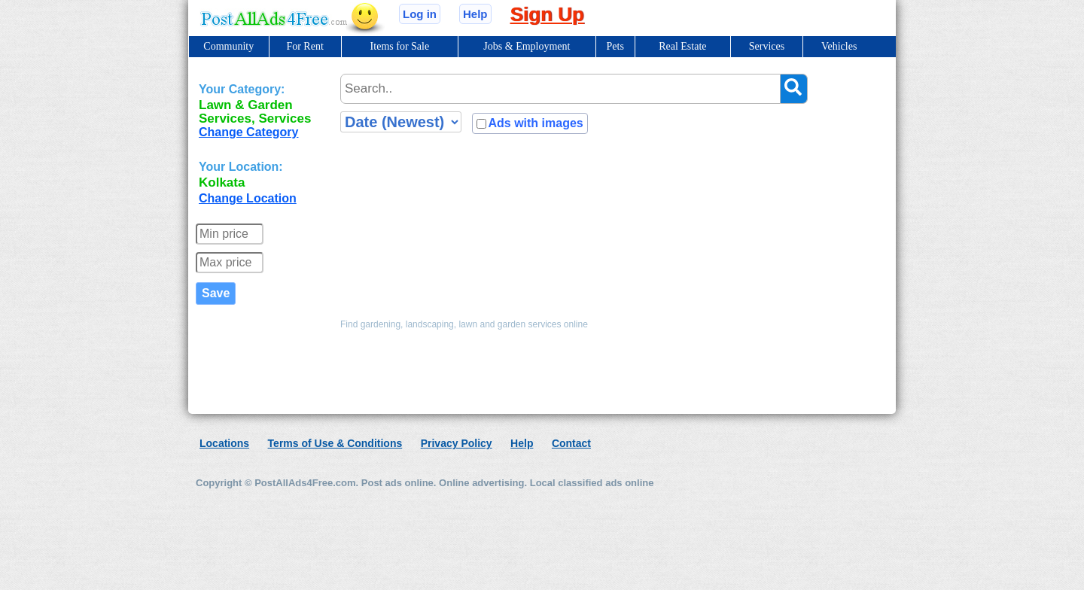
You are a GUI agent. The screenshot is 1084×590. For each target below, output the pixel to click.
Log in (420, 14)
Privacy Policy (456, 443)
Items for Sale (400, 46)
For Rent (304, 46)
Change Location (248, 198)
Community (228, 46)
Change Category (248, 132)
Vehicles (839, 46)
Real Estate (682, 46)
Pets (615, 46)
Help (475, 14)
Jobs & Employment (526, 46)
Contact (571, 443)
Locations (224, 443)
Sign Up (547, 14)
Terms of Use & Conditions (335, 443)
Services (766, 46)
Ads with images (535, 123)
